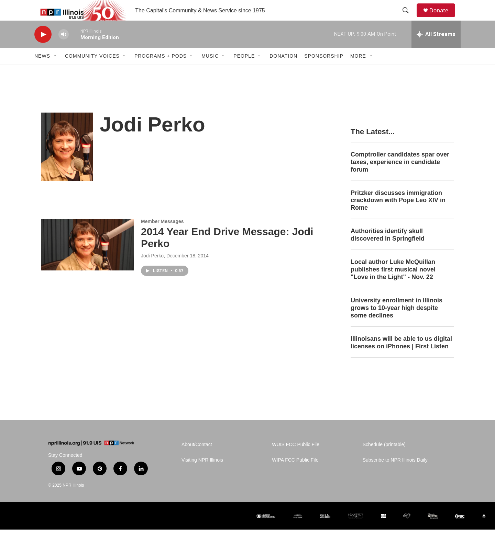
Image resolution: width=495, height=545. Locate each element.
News (42, 71)
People (244, 71)
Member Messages (162, 237)
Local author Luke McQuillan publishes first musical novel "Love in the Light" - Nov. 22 (393, 285)
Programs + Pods (160, 71)
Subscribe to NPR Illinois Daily (395, 475)
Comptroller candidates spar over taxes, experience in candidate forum (400, 177)
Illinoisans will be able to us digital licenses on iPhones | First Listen (401, 358)
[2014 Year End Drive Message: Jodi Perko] (87, 260)
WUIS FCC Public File (295, 460)
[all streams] (436, 49)
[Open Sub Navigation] (55, 71)
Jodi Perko (152, 271)
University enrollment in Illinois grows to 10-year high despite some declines (396, 323)
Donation (283, 71)
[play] (42, 50)
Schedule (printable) (384, 460)
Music (210, 71)
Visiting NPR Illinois (202, 475)
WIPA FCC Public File (295, 475)
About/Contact (197, 460)
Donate (443, 18)
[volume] (63, 50)
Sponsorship (323, 71)
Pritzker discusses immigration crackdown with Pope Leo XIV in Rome (398, 216)
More (358, 71)
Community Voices (92, 71)
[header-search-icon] (408, 18)
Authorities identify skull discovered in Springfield (388, 250)
